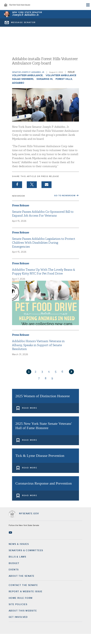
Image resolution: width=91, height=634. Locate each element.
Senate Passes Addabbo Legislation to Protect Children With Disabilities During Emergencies (43, 243)
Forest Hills (64, 79)
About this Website (23, 611)
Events (14, 570)
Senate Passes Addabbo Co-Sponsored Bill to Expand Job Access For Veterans (42, 214)
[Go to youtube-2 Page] (11, 532)
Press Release (20, 205)
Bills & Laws (17, 557)
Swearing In (44, 79)
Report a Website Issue (25, 591)
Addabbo (18, 83)
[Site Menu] (87, 5)
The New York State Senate (19, 5)
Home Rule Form (21, 598)
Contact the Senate (23, 585)
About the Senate (21, 576)
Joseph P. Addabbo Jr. (25, 15)
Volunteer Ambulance (27, 75)
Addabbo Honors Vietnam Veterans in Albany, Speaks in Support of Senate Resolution (38, 345)
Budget (14, 563)
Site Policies (18, 604)
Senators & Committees (26, 550)
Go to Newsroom (64, 196)
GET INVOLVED (18, 617)
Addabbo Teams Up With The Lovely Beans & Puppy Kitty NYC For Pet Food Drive (43, 272)
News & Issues (19, 544)
